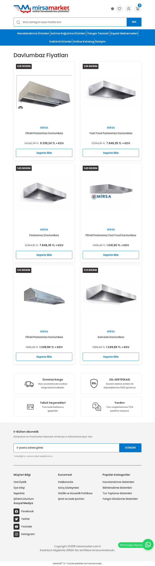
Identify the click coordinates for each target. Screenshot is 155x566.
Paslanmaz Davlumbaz (44, 235)
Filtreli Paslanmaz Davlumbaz (44, 133)
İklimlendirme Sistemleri (117, 488)
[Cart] (137, 9)
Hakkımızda (65, 482)
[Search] (77, 22)
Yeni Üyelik (20, 482)
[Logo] (41, 8)
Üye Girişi (19, 488)
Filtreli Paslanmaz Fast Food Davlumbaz (110, 235)
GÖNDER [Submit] (130, 447)
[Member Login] (128, 9)
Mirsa (44, 127)
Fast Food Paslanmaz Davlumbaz (111, 133)
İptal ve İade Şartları (71, 499)
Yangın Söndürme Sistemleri (120, 499)
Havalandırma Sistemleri (118, 482)
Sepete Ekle (44, 153)
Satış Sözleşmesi (68, 488)
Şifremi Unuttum (24, 499)
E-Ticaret (69, 563)
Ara (134, 21)
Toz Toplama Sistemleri (117, 493)
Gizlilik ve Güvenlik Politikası (75, 493)
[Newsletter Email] (77, 447)
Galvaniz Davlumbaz (111, 337)
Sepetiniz (19, 493)
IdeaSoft (57, 563)
